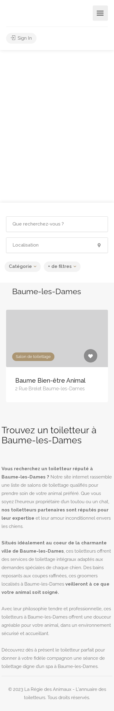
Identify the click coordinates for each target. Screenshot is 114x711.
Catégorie (20, 266)
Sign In (21, 38)
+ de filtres (60, 266)
